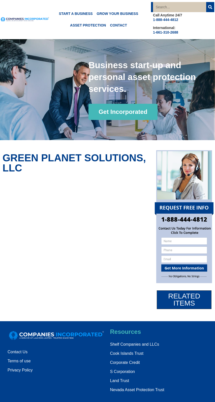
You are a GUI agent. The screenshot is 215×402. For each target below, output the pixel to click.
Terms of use (19, 361)
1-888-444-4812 (165, 20)
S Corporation (122, 371)
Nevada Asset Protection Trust (137, 390)
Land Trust (119, 381)
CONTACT (118, 25)
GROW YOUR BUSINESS (117, 14)
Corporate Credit (125, 362)
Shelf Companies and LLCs (134, 344)
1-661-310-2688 (165, 32)
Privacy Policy (20, 370)
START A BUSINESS (76, 14)
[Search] (210, 7)
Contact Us (17, 352)
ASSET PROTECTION (88, 25)
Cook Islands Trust (127, 353)
